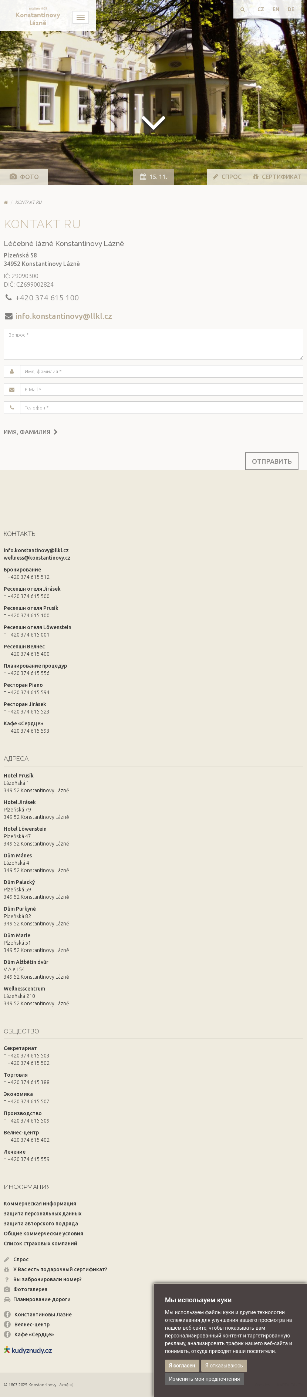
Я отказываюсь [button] (224, 1366)
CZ (260, 9)
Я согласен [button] (182, 1366)
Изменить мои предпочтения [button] (204, 1379)
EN (276, 9)
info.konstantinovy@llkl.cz (64, 315)
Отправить (272, 461)
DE (291, 9)
